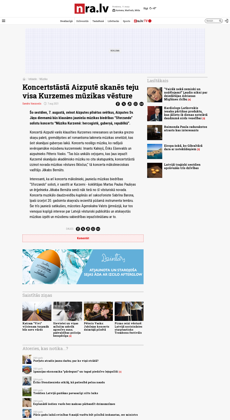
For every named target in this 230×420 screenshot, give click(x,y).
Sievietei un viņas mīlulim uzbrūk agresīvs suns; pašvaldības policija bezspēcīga (66, 329)
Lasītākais (157, 80)
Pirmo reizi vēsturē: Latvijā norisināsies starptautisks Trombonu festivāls (128, 328)
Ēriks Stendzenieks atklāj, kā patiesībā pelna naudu (69, 382)
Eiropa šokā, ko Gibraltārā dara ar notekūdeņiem (183, 147)
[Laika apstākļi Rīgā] (150, 9)
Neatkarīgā (66, 21)
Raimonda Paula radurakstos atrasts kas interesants (185, 128)
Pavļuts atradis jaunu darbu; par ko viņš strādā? (65, 360)
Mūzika (43, 79)
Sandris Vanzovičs (31, 103)
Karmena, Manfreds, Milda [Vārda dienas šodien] (126, 10)
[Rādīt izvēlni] (3, 20)
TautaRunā (98, 21)
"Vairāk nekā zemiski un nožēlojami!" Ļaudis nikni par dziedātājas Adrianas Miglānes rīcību (185, 94)
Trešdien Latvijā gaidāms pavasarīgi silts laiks (65, 393)
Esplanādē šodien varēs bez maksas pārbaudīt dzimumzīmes (74, 404)
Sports (126, 21)
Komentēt (83, 238)
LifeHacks (113, 21)
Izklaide (32, 79)
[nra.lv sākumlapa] (92, 9)
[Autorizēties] (226, 20)
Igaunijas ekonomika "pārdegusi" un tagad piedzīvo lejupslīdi (75, 371)
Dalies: (70, 228)
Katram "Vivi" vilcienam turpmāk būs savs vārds (35, 326)
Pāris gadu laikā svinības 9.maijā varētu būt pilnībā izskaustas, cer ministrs (85, 414)
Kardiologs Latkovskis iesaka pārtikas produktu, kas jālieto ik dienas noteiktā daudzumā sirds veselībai (186, 113)
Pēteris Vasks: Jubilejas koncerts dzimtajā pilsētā (96, 326)
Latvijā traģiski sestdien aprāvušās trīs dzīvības (182, 166)
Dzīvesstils (82, 21)
